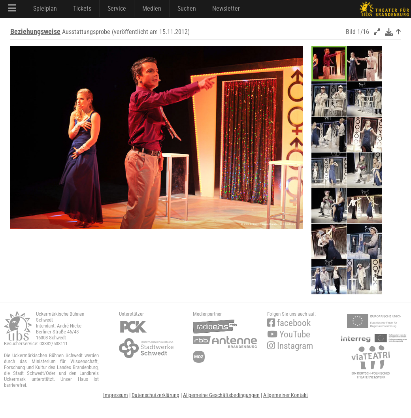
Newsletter (226, 8)
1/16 (363, 32)
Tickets (82, 8)
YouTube (288, 334)
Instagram (290, 346)
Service (116, 8)
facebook (289, 323)
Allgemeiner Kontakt (285, 395)
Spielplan (45, 8)
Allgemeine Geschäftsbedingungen (221, 395)
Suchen (186, 8)
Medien (151, 8)
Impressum (115, 395)
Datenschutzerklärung (155, 395)
